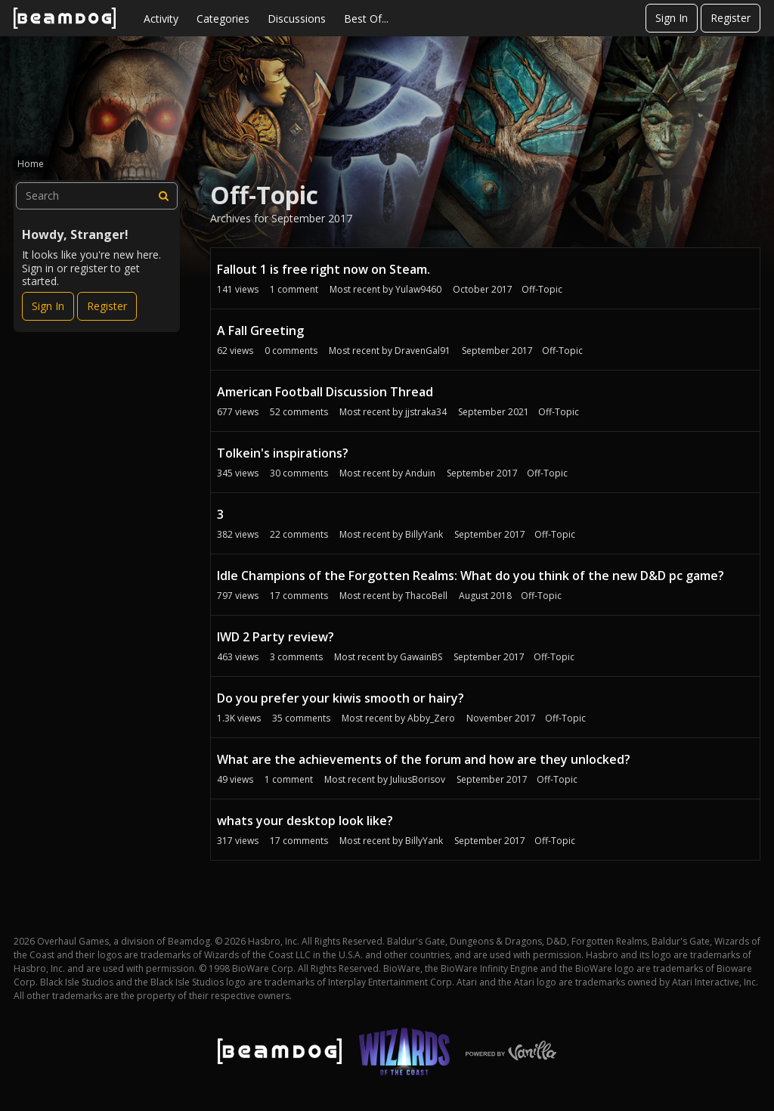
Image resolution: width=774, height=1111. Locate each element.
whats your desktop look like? (305, 820)
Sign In (671, 18)
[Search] (164, 195)
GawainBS (421, 656)
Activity (161, 18)
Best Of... (366, 18)
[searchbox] (97, 195)
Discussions (297, 18)
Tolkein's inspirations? (282, 453)
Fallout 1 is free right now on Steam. (323, 269)
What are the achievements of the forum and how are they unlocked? (423, 759)
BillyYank (424, 534)
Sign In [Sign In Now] (48, 306)
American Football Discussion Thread (325, 391)
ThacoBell (426, 595)
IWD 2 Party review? (275, 636)
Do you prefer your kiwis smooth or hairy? (340, 698)
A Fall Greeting (260, 330)
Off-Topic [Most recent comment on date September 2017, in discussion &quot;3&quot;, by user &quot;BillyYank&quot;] (554, 534)
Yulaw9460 (418, 289)
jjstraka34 (426, 411)
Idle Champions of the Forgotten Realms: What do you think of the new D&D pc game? (470, 575)
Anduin (420, 473)
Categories (223, 18)
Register (731, 18)
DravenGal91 (422, 350)
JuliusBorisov (417, 779)
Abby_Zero (431, 718)
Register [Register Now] (107, 306)
